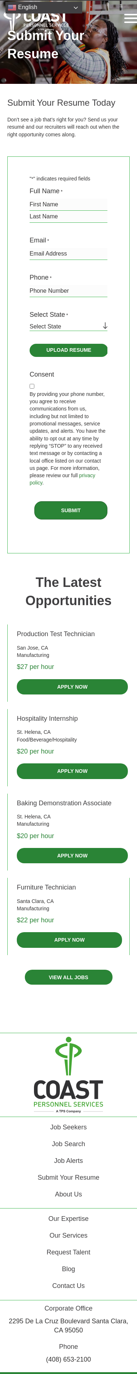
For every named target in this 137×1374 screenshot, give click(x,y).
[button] (69, 977)
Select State (49, 315)
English (22, 7)
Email (39, 241)
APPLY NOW (72, 687)
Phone (41, 278)
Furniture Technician (46, 887)
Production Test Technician (56, 634)
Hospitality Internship (47, 718)
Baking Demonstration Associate (64, 803)
